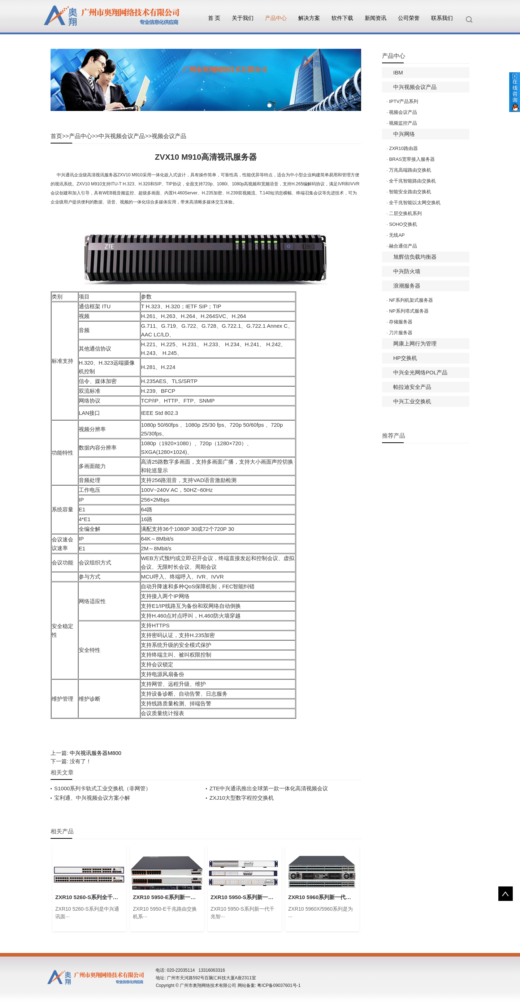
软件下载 (342, 18)
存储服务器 (400, 322)
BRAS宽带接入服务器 (411, 159)
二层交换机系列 (405, 213)
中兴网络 (404, 134)
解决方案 (309, 18)
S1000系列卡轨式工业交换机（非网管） (102, 788)
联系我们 (442, 18)
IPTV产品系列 (403, 101)
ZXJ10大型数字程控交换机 (241, 798)
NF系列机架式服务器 (411, 300)
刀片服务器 (400, 332)
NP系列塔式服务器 (408, 311)
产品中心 (276, 18)
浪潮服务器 (406, 286)
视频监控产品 (403, 123)
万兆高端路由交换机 (410, 170)
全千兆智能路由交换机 (412, 181)
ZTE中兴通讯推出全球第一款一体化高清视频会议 (268, 788)
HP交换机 (405, 358)
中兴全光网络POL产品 (420, 372)
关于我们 (243, 18)
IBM (398, 72)
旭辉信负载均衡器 (415, 257)
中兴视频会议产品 (122, 136)
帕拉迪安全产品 (412, 387)
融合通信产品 (403, 246)
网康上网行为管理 (415, 343)
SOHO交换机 (403, 224)
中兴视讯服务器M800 (95, 753)
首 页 (214, 18)
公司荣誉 (409, 18)
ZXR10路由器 (403, 148)
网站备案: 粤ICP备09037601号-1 (269, 985)
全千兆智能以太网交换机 (415, 202)
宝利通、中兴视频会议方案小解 (92, 798)
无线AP (396, 235)
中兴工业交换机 (412, 401)
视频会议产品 (169, 136)
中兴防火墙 (406, 271)
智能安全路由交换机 (410, 191)
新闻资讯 (375, 18)
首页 (56, 136)
